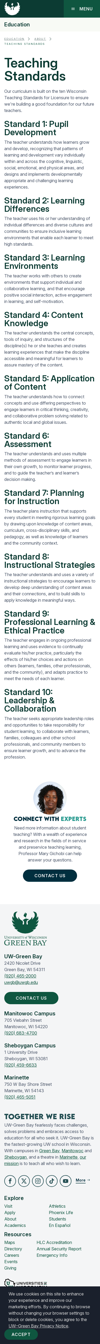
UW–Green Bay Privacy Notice (38, 1326)
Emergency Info (52, 1255)
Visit (8, 1206)
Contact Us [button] (51, 875)
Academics (15, 1225)
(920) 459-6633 (20, 1065)
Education (17, 24)
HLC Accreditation (54, 1242)
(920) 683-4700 (20, 1033)
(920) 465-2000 (20, 976)
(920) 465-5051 (19, 1097)
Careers (11, 1255)
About (40, 38)
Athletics (57, 1206)
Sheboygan (15, 1157)
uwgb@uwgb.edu (21, 982)
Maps (9, 1242)
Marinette (68, 1157)
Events (11, 1261)
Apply (9, 1212)
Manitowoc (72, 1150)
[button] (10, 1181)
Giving (10, 1268)
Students (57, 1219)
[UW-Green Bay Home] (12, 9)
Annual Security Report (59, 1248)
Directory (13, 1248)
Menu (82, 8)
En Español (59, 1225)
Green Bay (49, 1150)
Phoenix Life (61, 1212)
